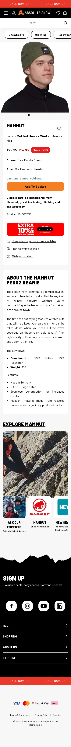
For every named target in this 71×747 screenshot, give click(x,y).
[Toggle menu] (7, 13)
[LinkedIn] (60, 606)
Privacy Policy (41, 715)
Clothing (41, 34)
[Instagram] (27, 606)
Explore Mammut (24, 424)
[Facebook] (11, 606)
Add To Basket (35, 186)
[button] (35, 625)
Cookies (57, 715)
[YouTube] (43, 606)
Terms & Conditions (20, 715)
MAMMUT (16, 125)
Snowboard (16, 34)
